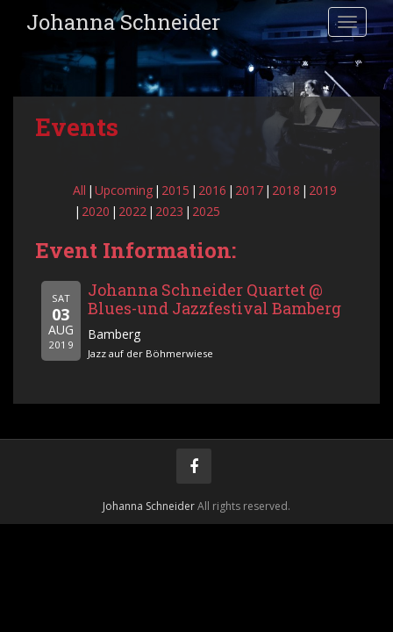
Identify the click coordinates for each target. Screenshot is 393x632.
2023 (169, 211)
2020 (96, 211)
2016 (212, 190)
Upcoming (124, 190)
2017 (249, 190)
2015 (175, 190)
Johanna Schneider (123, 22)
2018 (286, 190)
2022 (132, 211)
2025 (206, 211)
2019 (323, 190)
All (79, 190)
